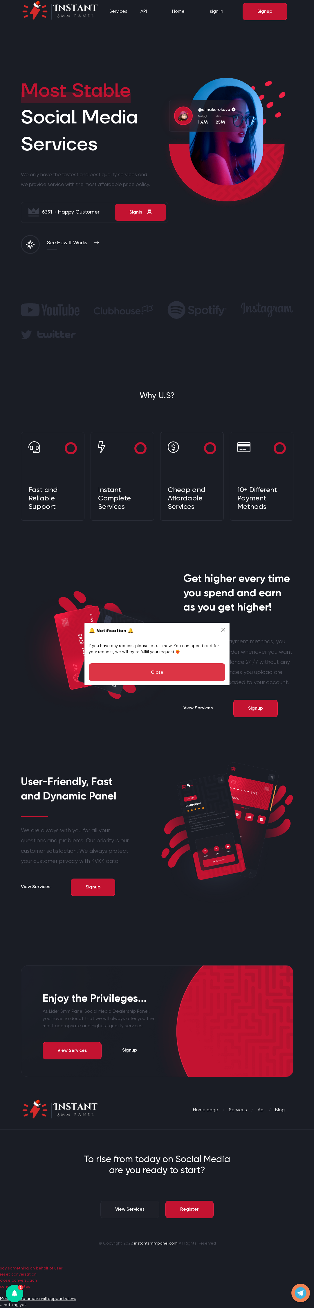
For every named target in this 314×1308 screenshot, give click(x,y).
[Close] (223, 630)
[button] (14, 1293)
